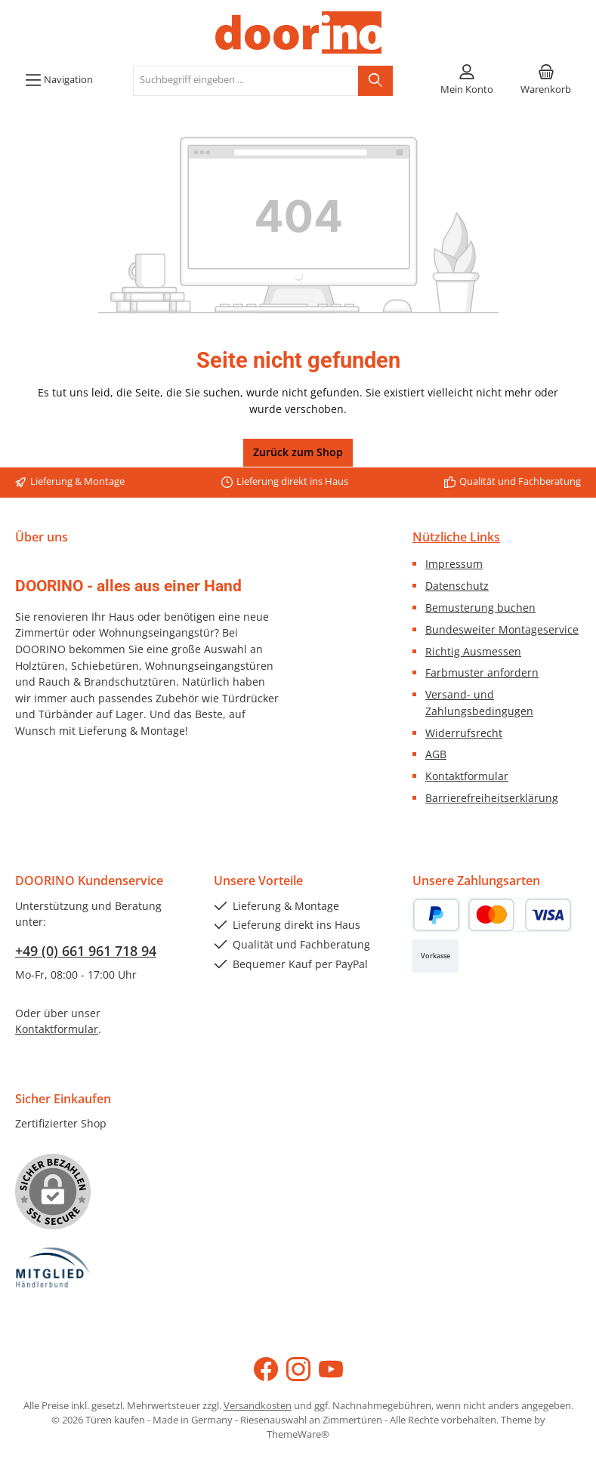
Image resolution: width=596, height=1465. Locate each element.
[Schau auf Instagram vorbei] (298, 1369)
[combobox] (246, 81)
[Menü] (59, 80)
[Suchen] (375, 81)
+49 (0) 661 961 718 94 (85, 951)
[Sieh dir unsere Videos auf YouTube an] (331, 1369)
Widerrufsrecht (463, 733)
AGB (435, 754)
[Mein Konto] (467, 80)
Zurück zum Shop (298, 452)
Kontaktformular (466, 776)
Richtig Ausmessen (473, 651)
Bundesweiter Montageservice (502, 629)
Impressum (454, 564)
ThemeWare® (298, 1434)
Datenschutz (457, 585)
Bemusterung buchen (480, 607)
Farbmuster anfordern (482, 672)
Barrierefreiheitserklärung (491, 798)
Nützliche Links (456, 537)
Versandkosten (258, 1405)
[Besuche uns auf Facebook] (266, 1369)
